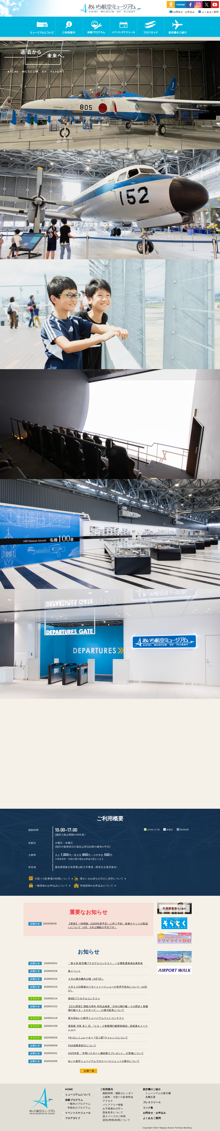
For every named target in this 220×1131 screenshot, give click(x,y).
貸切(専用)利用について (116, 1120)
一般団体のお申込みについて (48, 885)
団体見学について (113, 1112)
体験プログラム (74, 1100)
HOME (69, 1089)
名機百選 (150, 1097)
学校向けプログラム (79, 1107)
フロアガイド (72, 1118)
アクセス (108, 1100)
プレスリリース (152, 1102)
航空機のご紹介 (152, 1089)
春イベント (74, 971)
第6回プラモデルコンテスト (84, 998)
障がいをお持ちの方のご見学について (98, 878)
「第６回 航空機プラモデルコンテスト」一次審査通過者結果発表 (105, 963)
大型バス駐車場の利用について (49, 878)
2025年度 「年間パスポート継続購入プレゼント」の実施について (106, 1053)
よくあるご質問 (208, 12)
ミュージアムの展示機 (158, 1093)
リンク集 (148, 1107)
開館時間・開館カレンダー (118, 1093)
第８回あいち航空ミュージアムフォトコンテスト (96, 1018)
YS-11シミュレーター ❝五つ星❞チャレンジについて (98, 1037)
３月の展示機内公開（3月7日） (86, 978)
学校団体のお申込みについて (93, 885)
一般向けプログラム (79, 1103)
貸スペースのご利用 (114, 1116)
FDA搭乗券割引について (82, 1045)
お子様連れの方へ (113, 1108)
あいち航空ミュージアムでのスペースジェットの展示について (104, 1061)
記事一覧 (89, 1071)
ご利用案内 (106, 1089)
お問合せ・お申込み (182, 12)
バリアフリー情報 (113, 1104)
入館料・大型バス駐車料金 (118, 1097)
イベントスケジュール (78, 1112)
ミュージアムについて (78, 1094)
